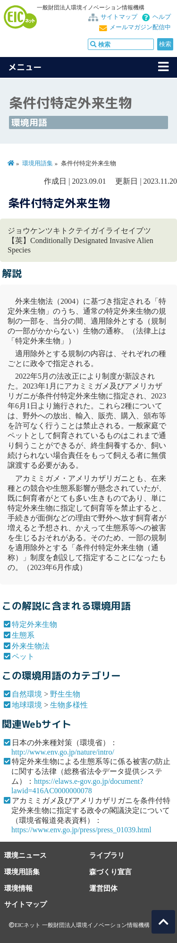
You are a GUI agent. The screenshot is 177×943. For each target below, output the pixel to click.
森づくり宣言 (110, 872)
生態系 (23, 635)
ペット (23, 656)
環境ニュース (25, 855)
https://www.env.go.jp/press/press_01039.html (81, 830)
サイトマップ (119, 17)
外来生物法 (31, 646)
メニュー (25, 67)
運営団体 (103, 888)
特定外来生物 (34, 624)
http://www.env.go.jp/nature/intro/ (62, 752)
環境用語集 (37, 163)
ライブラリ (107, 855)
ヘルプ (161, 17)
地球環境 (27, 705)
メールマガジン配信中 (140, 27)
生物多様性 (69, 705)
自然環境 (27, 694)
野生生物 (65, 694)
